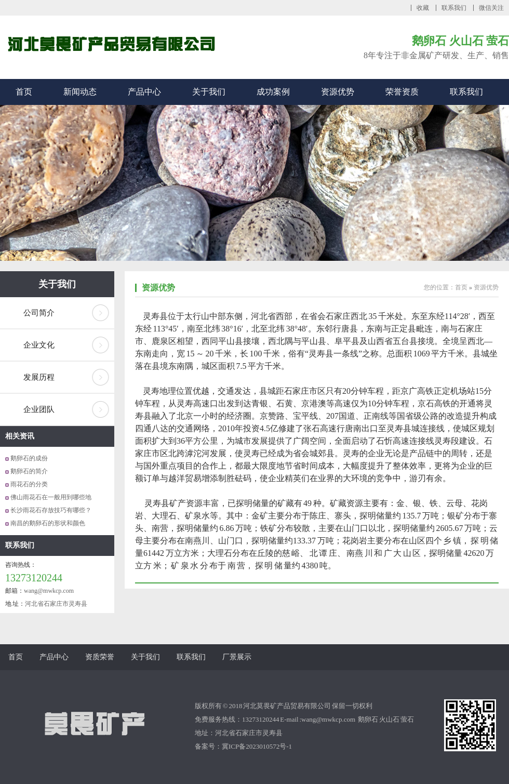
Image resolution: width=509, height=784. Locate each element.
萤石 (407, 719)
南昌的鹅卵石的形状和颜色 (47, 523)
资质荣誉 (99, 657)
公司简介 (39, 313)
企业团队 (39, 409)
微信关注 (491, 8)
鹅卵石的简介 (29, 471)
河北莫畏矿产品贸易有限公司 (287, 706)
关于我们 (208, 91)
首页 (24, 91)
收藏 (423, 8)
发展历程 (39, 377)
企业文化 (39, 345)
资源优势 (337, 91)
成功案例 (273, 91)
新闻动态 (80, 91)
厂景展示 (236, 657)
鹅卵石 (368, 719)
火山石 (389, 719)
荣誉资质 (402, 91)
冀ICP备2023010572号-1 (257, 746)
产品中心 (144, 91)
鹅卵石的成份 (29, 458)
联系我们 (453, 8)
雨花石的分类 (29, 484)
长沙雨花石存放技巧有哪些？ (50, 510)
